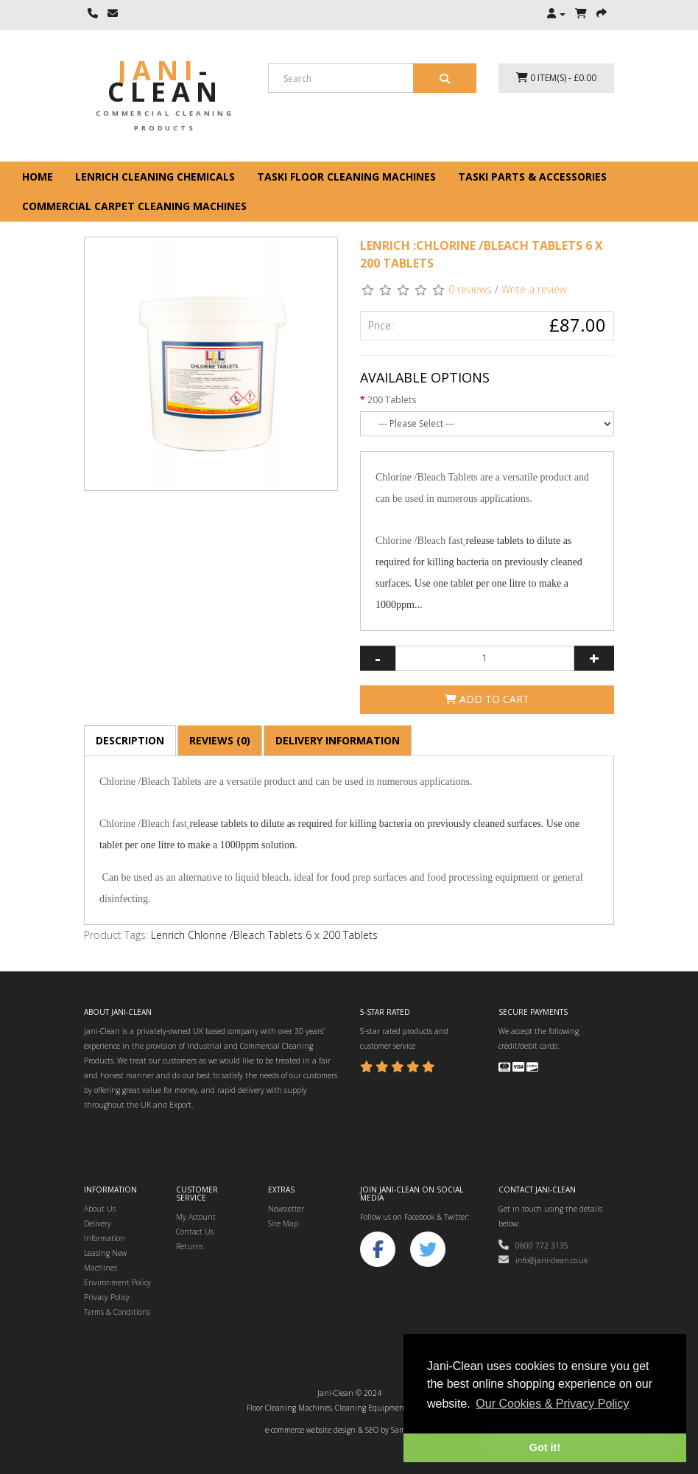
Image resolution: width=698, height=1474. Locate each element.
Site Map (283, 1223)
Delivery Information (337, 740)
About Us (100, 1209)
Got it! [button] (544, 1447)
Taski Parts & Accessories (532, 177)
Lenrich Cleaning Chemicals (155, 177)
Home (37, 177)
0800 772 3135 (533, 1245)
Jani (165, 81)
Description (130, 740)
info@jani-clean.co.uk (543, 1260)
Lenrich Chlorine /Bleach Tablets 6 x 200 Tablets (264, 935)
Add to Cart (487, 699)
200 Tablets (391, 400)
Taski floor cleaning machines (346, 177)
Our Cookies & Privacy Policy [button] (552, 1403)
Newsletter (286, 1209)
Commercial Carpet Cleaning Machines (134, 206)
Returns (189, 1246)
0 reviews (470, 289)
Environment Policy (117, 1282)
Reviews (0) (219, 740)
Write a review (534, 289)
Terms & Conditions (117, 1312)
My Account (196, 1217)
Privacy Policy (107, 1297)
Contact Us (195, 1231)
